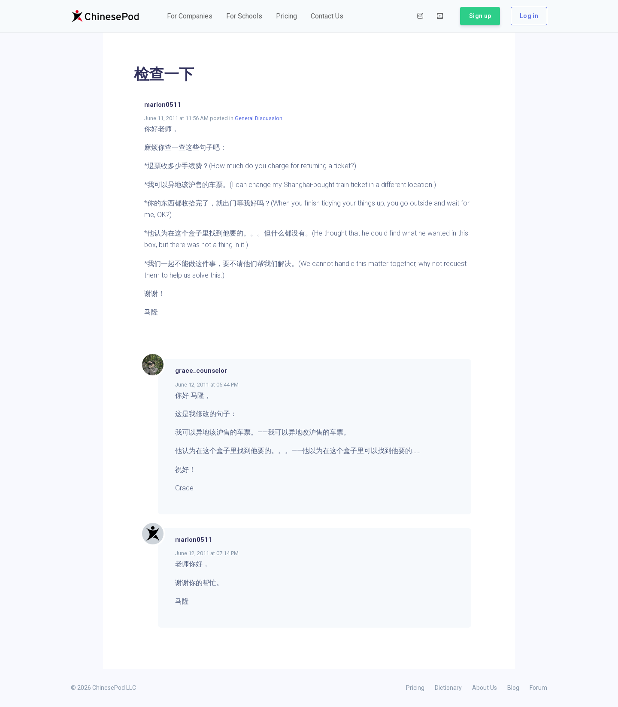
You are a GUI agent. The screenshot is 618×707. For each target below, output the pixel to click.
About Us (484, 687)
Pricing (415, 687)
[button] (189, 16)
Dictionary (448, 687)
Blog (513, 687)
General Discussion (258, 118)
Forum (538, 687)
